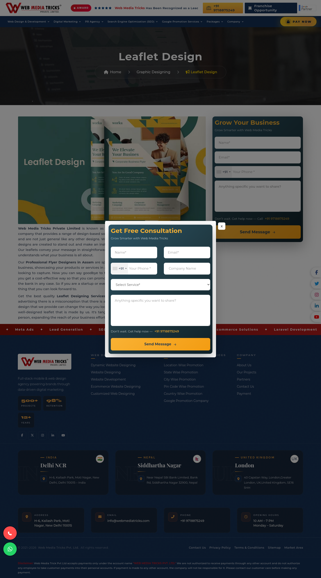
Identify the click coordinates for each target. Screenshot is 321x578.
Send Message (157, 344)
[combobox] (119, 268)
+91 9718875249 (166, 331)
